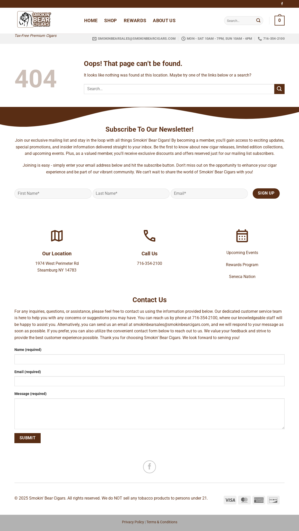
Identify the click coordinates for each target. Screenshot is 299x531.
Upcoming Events (242, 252)
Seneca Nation (242, 276)
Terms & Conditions (161, 522)
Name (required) (27, 350)
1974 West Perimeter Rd (57, 263)
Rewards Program (242, 264)
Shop (110, 20)
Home (91, 20)
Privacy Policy (133, 522)
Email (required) (27, 372)
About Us (164, 20)
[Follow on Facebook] (282, 4)
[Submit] (258, 20)
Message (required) (30, 394)
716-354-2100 (149, 263)
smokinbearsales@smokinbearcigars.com (171, 324)
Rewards (135, 20)
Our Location (57, 253)
